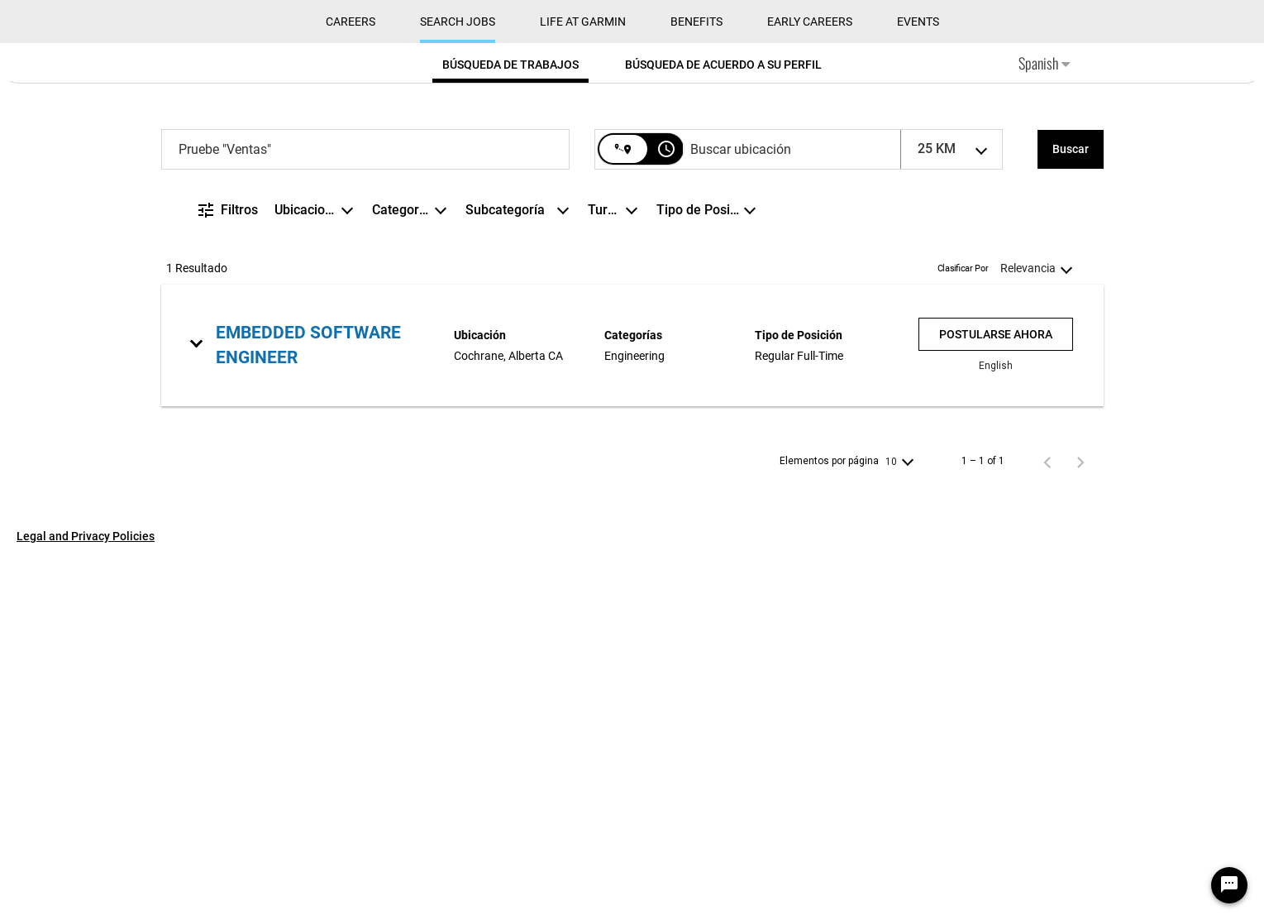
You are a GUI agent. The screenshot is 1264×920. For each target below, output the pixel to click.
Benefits (696, 381)
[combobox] (365, 509)
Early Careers (809, 381)
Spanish (1044, 423)
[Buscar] (1070, 509)
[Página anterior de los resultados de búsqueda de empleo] (1047, 821)
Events (918, 381)
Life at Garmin (583, 381)
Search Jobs (457, 381)
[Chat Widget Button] (1229, 885)
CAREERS (350, 381)
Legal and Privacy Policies (86, 896)
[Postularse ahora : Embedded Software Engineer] (995, 693)
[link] (632, 704)
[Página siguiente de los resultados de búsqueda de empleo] (1080, 821)
